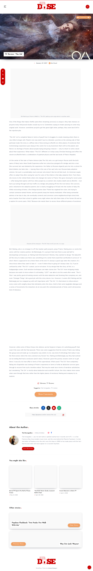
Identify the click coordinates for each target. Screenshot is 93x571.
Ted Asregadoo (45, 388)
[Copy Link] (45, 415)
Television (43, 383)
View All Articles (28, 448)
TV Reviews (50, 383)
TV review (54, 388)
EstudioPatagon (52, 568)
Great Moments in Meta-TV (67, 490)
